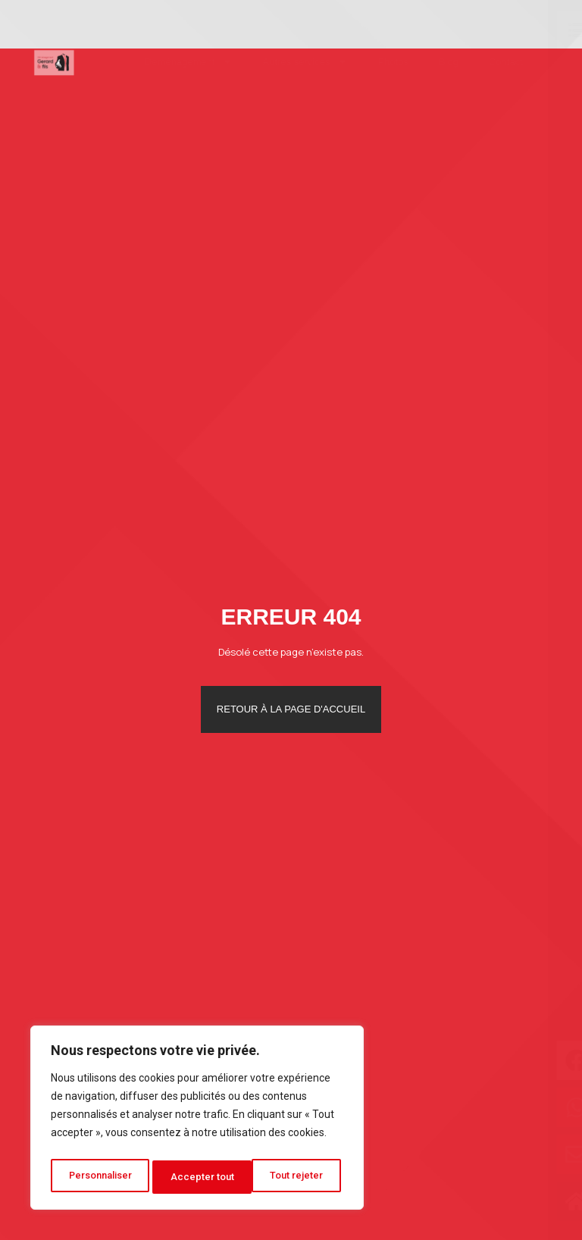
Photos (370, 61)
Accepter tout (296, 1177)
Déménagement (166, 61)
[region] (197, 1121)
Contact (483, 61)
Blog (426, 61)
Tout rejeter (199, 1177)
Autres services (282, 61)
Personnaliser (100, 1177)
